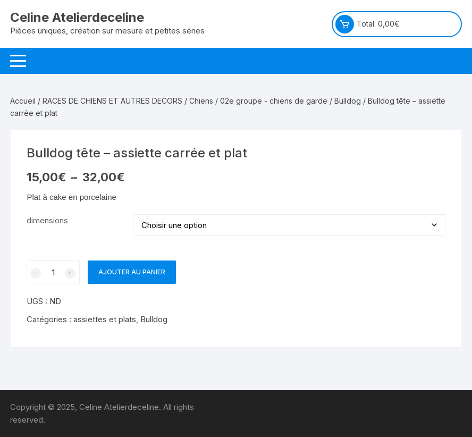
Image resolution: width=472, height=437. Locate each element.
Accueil (23, 100)
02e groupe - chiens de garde (273, 100)
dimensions (47, 220)
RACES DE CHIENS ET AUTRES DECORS (112, 100)
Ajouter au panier (131, 272)
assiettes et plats (104, 319)
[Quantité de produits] (53, 272)
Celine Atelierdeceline (77, 17)
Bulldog (347, 100)
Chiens (201, 100)
